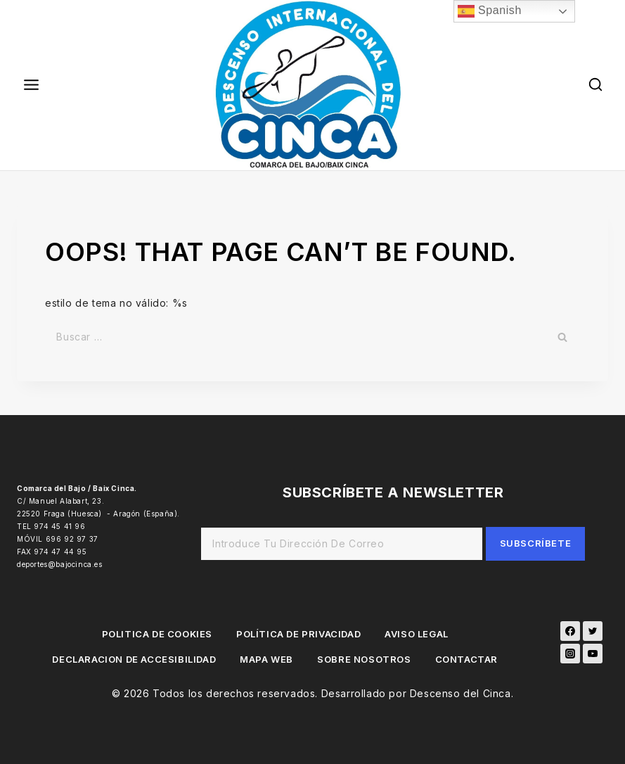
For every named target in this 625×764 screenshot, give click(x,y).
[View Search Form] (596, 84)
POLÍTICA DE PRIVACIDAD (298, 633)
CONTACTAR (466, 659)
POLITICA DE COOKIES (157, 633)
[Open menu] (31, 85)
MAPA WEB (266, 659)
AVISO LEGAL (417, 633)
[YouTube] (593, 653)
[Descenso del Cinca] (313, 85)
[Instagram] (570, 653)
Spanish (490, 11)
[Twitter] (593, 631)
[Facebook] (570, 631)
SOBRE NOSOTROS (364, 659)
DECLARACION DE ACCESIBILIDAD (134, 659)
